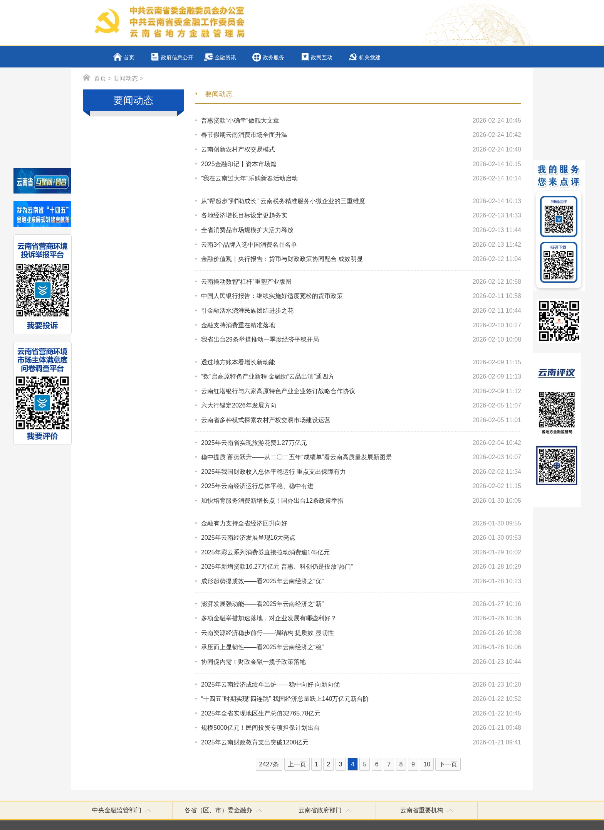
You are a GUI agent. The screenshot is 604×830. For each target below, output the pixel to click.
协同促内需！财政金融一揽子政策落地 (361, 662)
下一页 (448, 764)
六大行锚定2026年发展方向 (361, 406)
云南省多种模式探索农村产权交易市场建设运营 (361, 420)
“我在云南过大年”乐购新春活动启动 (361, 178)
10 (426, 764)
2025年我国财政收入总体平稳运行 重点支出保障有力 (361, 472)
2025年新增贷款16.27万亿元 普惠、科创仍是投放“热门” (361, 567)
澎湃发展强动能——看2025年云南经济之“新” (361, 604)
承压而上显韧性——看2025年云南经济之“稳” (361, 647)
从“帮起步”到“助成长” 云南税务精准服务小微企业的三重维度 (361, 201)
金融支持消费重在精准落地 (361, 325)
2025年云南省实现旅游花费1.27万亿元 (361, 443)
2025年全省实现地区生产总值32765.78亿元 (361, 714)
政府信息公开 (177, 58)
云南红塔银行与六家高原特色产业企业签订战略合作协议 (361, 391)
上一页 (297, 764)
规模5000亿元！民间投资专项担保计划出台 (361, 728)
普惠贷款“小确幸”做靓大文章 (361, 121)
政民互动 (321, 58)
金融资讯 (225, 58)
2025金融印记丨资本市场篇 (361, 164)
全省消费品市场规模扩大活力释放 (361, 230)
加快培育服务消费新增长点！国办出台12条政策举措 (361, 501)
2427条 (269, 764)
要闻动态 (125, 78)
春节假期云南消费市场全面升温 (361, 135)
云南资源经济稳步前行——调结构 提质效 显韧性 (361, 633)
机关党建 (370, 58)
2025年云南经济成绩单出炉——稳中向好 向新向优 (361, 685)
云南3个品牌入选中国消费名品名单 (361, 245)
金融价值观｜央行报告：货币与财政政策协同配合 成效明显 (361, 259)
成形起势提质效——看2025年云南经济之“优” (361, 581)
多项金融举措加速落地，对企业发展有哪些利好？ (361, 618)
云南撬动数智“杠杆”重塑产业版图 (361, 282)
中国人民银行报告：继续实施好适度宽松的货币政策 (361, 296)
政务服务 (273, 58)
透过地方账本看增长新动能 (361, 362)
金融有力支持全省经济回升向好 (361, 524)
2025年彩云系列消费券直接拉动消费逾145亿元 (361, 552)
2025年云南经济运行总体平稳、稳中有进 (361, 486)
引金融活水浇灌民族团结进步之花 (361, 311)
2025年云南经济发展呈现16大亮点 (361, 538)
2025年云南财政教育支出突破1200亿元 (361, 742)
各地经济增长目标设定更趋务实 (361, 215)
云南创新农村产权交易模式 (361, 150)
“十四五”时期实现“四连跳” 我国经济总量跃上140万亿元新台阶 (361, 699)
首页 (129, 58)
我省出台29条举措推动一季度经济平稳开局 (361, 340)
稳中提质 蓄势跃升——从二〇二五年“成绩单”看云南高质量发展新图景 (361, 457)
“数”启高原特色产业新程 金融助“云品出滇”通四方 (361, 377)
